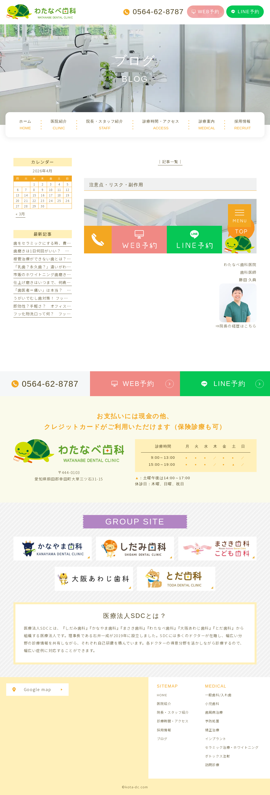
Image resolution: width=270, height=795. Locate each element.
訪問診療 (212, 764)
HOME (162, 694)
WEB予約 (206, 11)
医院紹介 (164, 703)
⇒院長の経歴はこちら (236, 325)
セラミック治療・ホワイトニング (232, 747)
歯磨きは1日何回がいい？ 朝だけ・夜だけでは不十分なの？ (70, 250)
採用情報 (164, 729)
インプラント (215, 738)
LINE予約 (245, 11)
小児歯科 (212, 703)
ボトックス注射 (217, 755)
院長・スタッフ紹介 (173, 712)
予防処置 (212, 720)
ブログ (162, 738)
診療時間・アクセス (173, 720)
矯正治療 (212, 729)
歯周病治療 (214, 712)
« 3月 (20, 213)
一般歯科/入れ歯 (218, 694)
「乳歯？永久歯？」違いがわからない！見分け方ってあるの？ (70, 266)
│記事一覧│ (170, 161)
